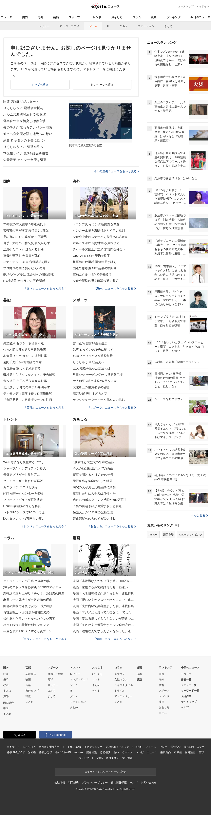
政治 (5, 685)
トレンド (95, 17)
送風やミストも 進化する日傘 (23, 249)
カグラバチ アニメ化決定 (20, 487)
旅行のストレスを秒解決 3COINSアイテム (32, 587)
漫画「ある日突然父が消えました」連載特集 (103, 593)
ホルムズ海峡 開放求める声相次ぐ (96, 243)
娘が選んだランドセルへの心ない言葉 (29, 618)
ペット (96, 690)
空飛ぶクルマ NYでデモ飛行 (92, 274)
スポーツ (74, 17)
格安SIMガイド (16, 752)
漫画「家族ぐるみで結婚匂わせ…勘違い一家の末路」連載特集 (104, 587)
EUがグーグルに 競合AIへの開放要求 (28, 274)
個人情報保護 (119, 782)
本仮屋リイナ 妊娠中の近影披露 (25, 355)
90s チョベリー (123, 696)
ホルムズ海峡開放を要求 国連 (24, 114)
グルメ (123, 26)
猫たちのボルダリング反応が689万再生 (100, 499)
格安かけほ (45, 752)
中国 (5, 708)
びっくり (97, 674)
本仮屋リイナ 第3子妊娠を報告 (25, 153)
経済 (5, 679)
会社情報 (60, 782)
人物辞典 (186, 696)
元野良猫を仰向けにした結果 (93, 481)
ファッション (145, 26)
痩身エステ (112, 758)
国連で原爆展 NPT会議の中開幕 (94, 268)
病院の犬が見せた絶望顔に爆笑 (94, 487)
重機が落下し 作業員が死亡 (22, 255)
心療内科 (137, 746)
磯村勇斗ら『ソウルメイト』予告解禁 (29, 374)
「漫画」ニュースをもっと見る (114, 639)
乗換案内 (165, 752)
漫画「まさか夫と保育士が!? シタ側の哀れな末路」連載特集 (104, 625)
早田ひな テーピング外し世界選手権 (97, 374)
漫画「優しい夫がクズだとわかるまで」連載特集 (104, 599)
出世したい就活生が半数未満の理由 (27, 599)
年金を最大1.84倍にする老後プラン (27, 631)
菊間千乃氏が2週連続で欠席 (22, 362)
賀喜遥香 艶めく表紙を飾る (22, 368)
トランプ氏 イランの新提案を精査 (96, 224)
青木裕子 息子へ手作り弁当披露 (25, 381)
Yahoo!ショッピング (190, 534)
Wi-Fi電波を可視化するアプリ (23, 462)
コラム (136, 17)
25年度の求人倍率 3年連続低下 (24, 224)
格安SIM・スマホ (194, 746)
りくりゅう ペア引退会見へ (23, 147)
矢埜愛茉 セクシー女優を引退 (24, 160)
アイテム (151, 746)
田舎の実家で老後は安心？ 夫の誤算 (28, 606)
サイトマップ (189, 701)
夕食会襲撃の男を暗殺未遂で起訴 (96, 280)
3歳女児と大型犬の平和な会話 (93, 462)
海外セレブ (32, 690)
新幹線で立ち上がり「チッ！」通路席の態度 (33, 593)
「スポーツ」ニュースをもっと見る (112, 407)
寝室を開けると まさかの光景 (93, 474)
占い (116, 752)
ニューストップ (184, 6)
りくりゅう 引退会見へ (88, 362)
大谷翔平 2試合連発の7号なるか (95, 381)
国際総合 (8, 702)
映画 (28, 679)
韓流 (28, 696)
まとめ (168, 26)
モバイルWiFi (63, 752)
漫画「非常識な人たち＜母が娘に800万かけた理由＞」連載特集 (104, 581)
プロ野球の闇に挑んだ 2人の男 (24, 268)
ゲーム (93, 26)
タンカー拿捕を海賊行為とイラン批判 (99, 230)
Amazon (153, 534)
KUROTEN (29, 746)
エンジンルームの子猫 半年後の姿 (26, 581)
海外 (40, 17)
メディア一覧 (189, 685)
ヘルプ (185, 707)
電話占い (175, 746)
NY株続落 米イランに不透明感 (24, 280)
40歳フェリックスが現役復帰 (93, 355)
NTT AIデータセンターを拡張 (23, 493)
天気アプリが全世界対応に (21, 474)
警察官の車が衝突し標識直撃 (24, 121)
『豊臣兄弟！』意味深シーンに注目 (27, 399)
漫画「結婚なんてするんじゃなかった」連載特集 (104, 631)
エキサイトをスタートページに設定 (105, 771)
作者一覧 (186, 679)
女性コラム (121, 679)
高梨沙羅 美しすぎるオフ (90, 393)
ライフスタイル (123, 685)
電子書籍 (127, 758)
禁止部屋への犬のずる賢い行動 (94, 518)
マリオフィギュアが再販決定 (23, 499)
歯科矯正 (190, 752)
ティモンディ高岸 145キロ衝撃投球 (27, 393)
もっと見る (199, 515)
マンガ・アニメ (69, 26)
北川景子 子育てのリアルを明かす (26, 387)
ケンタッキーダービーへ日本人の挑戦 (99, 399)
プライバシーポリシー (95, 782)
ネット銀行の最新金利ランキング (26, 625)
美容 (201, 752)
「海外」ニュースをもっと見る (114, 288)
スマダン (119, 674)
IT (108, 26)
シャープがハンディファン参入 (24, 468)
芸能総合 (30, 674)
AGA (100, 758)
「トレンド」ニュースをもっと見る (42, 526)
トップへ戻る (40, 84)
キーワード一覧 (190, 690)
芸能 (56, 17)
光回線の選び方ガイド (52, 746)
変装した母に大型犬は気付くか (94, 493)
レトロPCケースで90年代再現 (23, 512)
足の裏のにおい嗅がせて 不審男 (25, 236)
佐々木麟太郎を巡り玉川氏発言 (24, 349)
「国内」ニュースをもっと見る (45, 288)
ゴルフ (52, 690)
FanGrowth (74, 746)
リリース (186, 674)
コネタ (96, 679)
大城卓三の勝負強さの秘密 (91, 387)
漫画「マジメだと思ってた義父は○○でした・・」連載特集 (104, 612)
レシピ (139, 752)
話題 (139, 679)
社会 (5, 674)
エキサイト (202, 6)
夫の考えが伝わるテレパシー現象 (27, 127)
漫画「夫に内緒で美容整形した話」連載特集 (103, 606)
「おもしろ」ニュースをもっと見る (112, 526)
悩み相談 (91, 752)
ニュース (6, 17)
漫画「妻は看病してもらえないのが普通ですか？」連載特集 (104, 618)
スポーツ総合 (55, 674)
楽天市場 (168, 534)
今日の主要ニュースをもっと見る (116, 171)
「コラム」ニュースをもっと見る (43, 639)
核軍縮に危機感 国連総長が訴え (94, 262)
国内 (25, 17)
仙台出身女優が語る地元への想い (27, 134)
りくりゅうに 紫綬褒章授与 (23, 108)
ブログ (163, 746)
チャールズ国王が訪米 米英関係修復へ (99, 249)
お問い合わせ (148, 782)
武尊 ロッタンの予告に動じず (24, 140)
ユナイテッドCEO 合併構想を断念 (27, 262)
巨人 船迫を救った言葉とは (91, 368)
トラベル (119, 690)
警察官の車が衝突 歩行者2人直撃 (26, 230)
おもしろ (116, 17)
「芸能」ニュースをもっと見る (45, 407)
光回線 (32, 752)
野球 (50, 679)
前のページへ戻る (102, 84)
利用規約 (73, 782)
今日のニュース (200, 17)
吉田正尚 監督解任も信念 (90, 343)
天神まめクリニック (117, 746)
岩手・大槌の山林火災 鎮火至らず (26, 243)
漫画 (153, 17)
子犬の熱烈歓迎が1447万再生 (93, 468)
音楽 (28, 685)
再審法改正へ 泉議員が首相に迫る (26, 612)
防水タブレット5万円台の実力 (24, 518)
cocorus (78, 752)
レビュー (44, 26)
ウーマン (127, 752)
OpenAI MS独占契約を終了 (91, 255)
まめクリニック (93, 746)
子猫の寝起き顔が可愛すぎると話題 (97, 506)
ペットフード (86, 758)
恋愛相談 (105, 752)
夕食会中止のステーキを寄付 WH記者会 (100, 236)
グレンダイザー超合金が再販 (23, 481)
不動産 (178, 752)
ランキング (173, 17)
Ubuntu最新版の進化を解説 (22, 506)
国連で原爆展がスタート (21, 101)
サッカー (53, 685)
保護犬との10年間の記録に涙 (93, 512)
